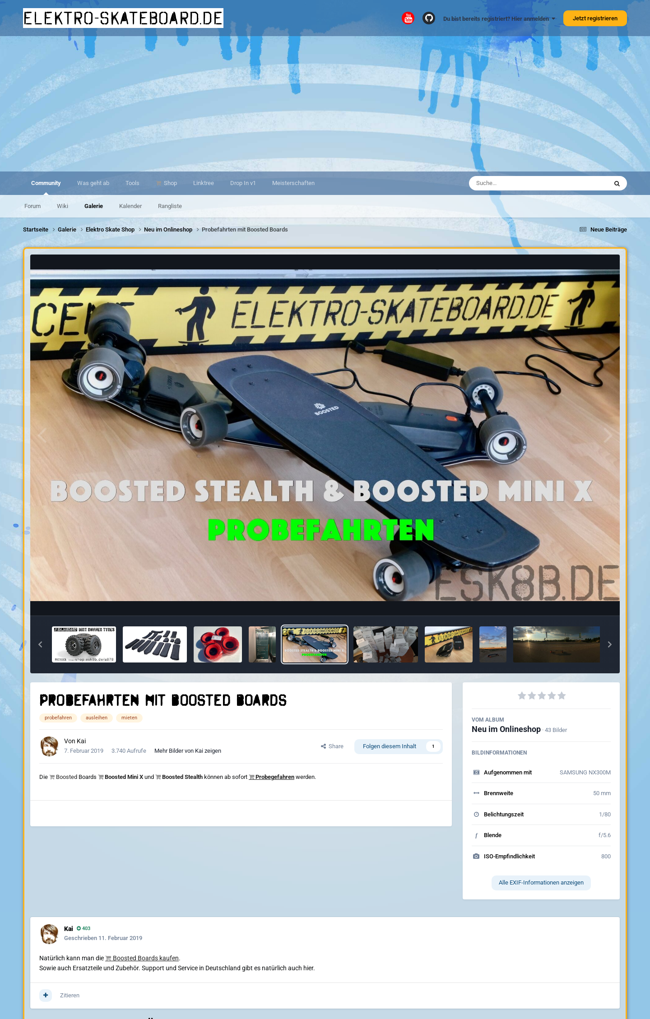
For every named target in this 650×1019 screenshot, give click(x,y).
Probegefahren (274, 777)
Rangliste (170, 206)
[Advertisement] (325, 104)
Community (46, 187)
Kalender (130, 206)
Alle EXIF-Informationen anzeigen (541, 882)
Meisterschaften (293, 183)
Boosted (66, 777)
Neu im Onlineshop (506, 729)
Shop (169, 183)
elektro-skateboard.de (123, 18)
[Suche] (520, 183)
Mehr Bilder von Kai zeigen (187, 750)
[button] (40, 644)
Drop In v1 (243, 183)
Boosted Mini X (124, 777)
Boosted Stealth (182, 777)
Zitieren (69, 995)
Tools (132, 183)
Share (332, 746)
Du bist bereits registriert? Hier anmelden (499, 18)
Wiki (62, 206)
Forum (32, 206)
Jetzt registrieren (595, 18)
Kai (81, 741)
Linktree (203, 183)
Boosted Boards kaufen (146, 958)
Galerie (93, 206)
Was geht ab (93, 183)
